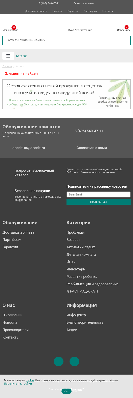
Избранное (124, 29)
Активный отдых (80, 247)
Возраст (73, 239)
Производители (15, 330)
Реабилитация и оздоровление (92, 284)
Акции (71, 330)
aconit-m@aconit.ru (28, 148)
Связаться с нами (84, 3)
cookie (30, 380)
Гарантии (73, 11)
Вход (71, 30)
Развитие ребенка (81, 276)
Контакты (107, 11)
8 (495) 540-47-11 (89, 131)
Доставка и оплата (36, 11)
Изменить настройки (18, 383)
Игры (71, 262)
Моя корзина (10, 29)
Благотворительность (85, 322)
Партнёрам (90, 11)
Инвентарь (75, 269)
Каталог (21, 55)
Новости (57, 11)
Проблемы (75, 232)
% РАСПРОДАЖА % (82, 291)
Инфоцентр (76, 315)
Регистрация (84, 30)
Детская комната (81, 254)
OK (66, 391)
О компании (12, 315)
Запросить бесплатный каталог (34, 173)
